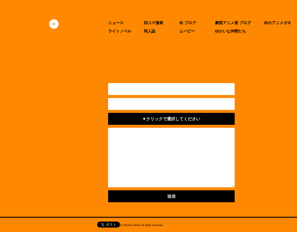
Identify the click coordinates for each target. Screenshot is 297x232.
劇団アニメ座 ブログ (233, 23)
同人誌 (149, 31)
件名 (86, 119)
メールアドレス (86, 104)
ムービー (187, 31)
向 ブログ (187, 23)
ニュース (116, 23)
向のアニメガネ (277, 23)
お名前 (86, 89)
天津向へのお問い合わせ (44, 224)
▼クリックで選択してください (171, 118)
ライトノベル (119, 31)
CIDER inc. (198, 226)
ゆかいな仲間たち (230, 31)
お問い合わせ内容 (86, 134)
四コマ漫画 (153, 23)
